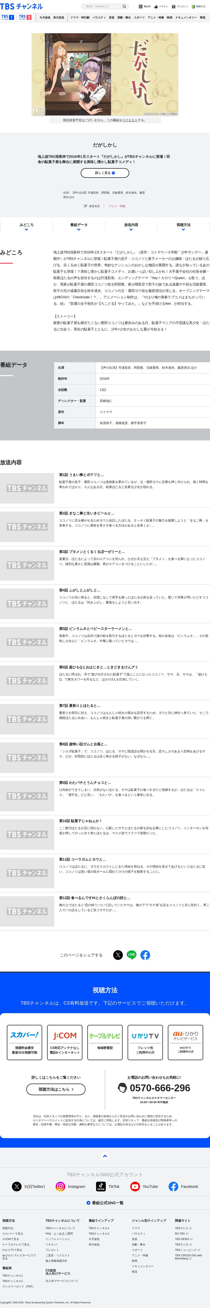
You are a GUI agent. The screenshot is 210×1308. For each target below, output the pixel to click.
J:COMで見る (10, 1239)
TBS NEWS (182, 1239)
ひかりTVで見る (12, 1249)
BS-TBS (180, 1233)
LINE (131, 955)
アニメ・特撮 (156, 17)
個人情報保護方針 (56, 1260)
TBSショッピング (186, 1249)
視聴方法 (200, 6)
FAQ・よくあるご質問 (59, 1233)
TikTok (114, 1186)
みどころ (27, 225)
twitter (118, 955)
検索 (124, 6)
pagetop (105, 1156)
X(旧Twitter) (34, 1186)
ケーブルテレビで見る (16, 1244)
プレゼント (182, 6)
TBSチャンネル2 (25, 17)
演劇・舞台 (124, 17)
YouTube (150, 1186)
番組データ (79, 225)
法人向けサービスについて (62, 1280)
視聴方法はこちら (54, 1089)
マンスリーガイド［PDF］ (18, 1286)
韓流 (202, 17)
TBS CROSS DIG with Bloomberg (188, 1257)
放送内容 (131, 225)
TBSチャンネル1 (8, 17)
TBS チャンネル (21, 6)
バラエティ (99, 17)
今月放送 (44, 17)
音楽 (111, 17)
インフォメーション (58, 1239)
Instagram (76, 1186)
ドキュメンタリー (186, 17)
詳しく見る (103, 173)
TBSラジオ (181, 1244)
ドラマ (136, 1228)
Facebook (189, 1186)
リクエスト (130, 120)
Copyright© (6, 1302)
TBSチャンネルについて (60, 1228)
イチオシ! (51, 1244)
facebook (145, 955)
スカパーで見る (12, 1233)
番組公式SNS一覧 (107, 1203)
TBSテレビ (181, 1228)
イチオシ (163, 6)
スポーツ (139, 17)
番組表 (147, 6)
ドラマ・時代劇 (79, 17)
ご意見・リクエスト (58, 1255)
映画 (169, 17)
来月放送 (58, 17)
